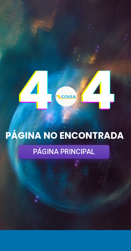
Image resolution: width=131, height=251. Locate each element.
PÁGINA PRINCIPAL (64, 151)
